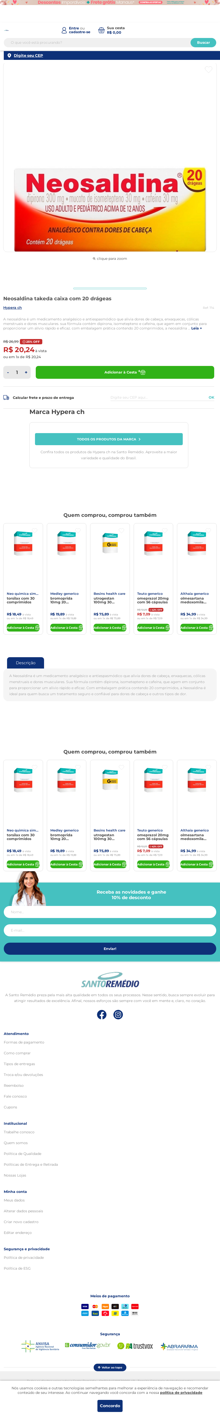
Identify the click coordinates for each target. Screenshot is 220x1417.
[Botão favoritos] (208, 69)
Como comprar (17, 1053)
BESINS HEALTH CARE (109, 594)
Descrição (25, 662)
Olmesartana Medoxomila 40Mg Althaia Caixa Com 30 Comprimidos (193, 600)
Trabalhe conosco (19, 1132)
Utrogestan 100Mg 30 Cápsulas (104, 600)
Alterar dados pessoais (23, 1211)
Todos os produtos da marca (108, 439)
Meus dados (14, 1200)
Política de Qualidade (22, 1153)
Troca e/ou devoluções (23, 1074)
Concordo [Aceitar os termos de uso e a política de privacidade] (110, 1405)
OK (211, 397)
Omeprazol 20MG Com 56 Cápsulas (153, 600)
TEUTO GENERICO (150, 594)
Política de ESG (17, 1268)
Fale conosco (15, 1096)
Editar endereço (18, 1232)
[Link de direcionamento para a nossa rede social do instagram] (118, 1015)
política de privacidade (181, 1392)
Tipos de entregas (19, 1064)
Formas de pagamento (24, 1042)
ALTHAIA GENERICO (194, 594)
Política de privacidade (24, 1257)
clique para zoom (110, 258)
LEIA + (196, 328)
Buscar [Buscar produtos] (203, 42)
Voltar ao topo (110, 1367)
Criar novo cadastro (21, 1222)
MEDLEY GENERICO (64, 594)
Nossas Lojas (15, 1175)
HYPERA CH (12, 307)
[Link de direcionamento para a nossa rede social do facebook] (102, 1014)
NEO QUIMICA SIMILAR (23, 594)
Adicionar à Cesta (125, 372)
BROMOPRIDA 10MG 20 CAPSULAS (61, 600)
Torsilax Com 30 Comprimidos (21, 600)
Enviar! (110, 948)
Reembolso (14, 1085)
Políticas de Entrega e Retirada (31, 1164)
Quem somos (16, 1143)
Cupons (10, 1107)
